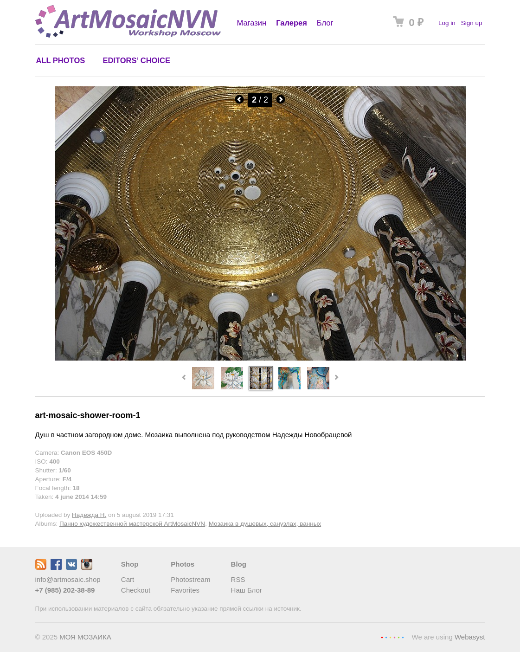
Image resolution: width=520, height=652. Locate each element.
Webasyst (470, 637)
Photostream (190, 579)
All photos (60, 60)
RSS (238, 579)
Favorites (185, 590)
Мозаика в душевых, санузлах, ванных (265, 523)
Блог (325, 23)
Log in (447, 22)
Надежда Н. (89, 514)
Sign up (471, 22)
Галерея (291, 23)
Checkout (135, 590)
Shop (130, 564)
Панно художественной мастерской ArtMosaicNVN (132, 523)
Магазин (252, 23)
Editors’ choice (136, 60)
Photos (182, 564)
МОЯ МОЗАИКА (85, 637)
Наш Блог (247, 590)
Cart (127, 579)
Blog (238, 564)
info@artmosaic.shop (68, 579)
